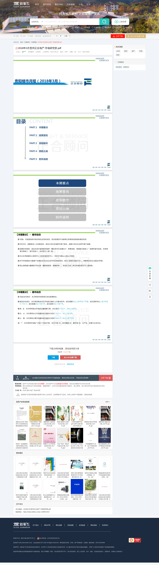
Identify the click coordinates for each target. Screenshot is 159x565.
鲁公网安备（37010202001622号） (48, 538)
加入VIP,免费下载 (136, 36)
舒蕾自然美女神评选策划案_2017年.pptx (35, 437)
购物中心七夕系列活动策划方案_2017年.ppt (49, 438)
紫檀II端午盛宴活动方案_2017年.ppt (104, 415)
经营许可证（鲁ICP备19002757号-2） (24, 538)
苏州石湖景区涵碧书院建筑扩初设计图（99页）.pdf (21, 489)
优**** (24, 52)
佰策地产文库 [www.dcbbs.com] (22, 542)
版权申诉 (47, 36)
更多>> (108, 402)
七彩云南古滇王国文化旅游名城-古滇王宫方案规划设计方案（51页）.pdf (21, 468)
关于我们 (36, 525)
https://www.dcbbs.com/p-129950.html (36, 512)
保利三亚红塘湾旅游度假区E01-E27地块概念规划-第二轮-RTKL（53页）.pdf (77, 468)
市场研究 (27, 42)
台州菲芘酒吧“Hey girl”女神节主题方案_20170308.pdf (77, 416)
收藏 (30, 36)
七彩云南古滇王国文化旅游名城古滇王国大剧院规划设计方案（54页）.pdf (35, 490)
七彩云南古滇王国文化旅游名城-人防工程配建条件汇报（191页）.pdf (35, 468)
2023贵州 (119, 67)
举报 (38, 36)
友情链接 (82, 525)
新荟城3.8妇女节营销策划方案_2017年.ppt (90, 416)
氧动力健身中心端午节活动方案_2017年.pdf (63, 416)
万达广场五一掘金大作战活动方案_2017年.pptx (63, 438)
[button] (9, 16)
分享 (23, 36)
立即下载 (118, 36)
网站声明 (47, 525)
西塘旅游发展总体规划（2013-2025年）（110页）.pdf (63, 489)
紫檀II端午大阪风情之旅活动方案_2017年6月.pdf (49, 416)
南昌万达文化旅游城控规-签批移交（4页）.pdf (49, 467)
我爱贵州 (126, 67)
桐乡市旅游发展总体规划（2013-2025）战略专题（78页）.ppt (77, 490)
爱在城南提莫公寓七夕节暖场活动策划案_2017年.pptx (104, 438)
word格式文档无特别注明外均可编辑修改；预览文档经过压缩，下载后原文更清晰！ (61, 378)
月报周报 (34, 42)
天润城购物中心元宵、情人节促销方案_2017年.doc (90, 438)
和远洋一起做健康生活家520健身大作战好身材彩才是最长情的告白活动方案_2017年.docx (21, 440)
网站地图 (59, 525)
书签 (16, 36)
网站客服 (94, 525)
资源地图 (70, 525)
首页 (21, 42)
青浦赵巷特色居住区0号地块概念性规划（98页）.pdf (104, 467)
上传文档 (120, 22)
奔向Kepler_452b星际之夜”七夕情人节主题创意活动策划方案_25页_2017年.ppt (77, 439)
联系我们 (105, 525)
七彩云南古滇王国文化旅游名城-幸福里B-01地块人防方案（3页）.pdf (104, 490)
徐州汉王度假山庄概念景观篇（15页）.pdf (90, 467)
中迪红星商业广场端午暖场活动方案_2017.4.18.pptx (35, 416)
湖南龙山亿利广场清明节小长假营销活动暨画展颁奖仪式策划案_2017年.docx (21, 417)
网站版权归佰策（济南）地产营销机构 (71, 542)
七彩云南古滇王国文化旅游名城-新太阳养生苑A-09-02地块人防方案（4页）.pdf (63, 468)
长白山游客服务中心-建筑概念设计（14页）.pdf (49, 489)
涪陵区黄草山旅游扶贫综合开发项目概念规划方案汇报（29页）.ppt (90, 490)
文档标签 (121, 62)
